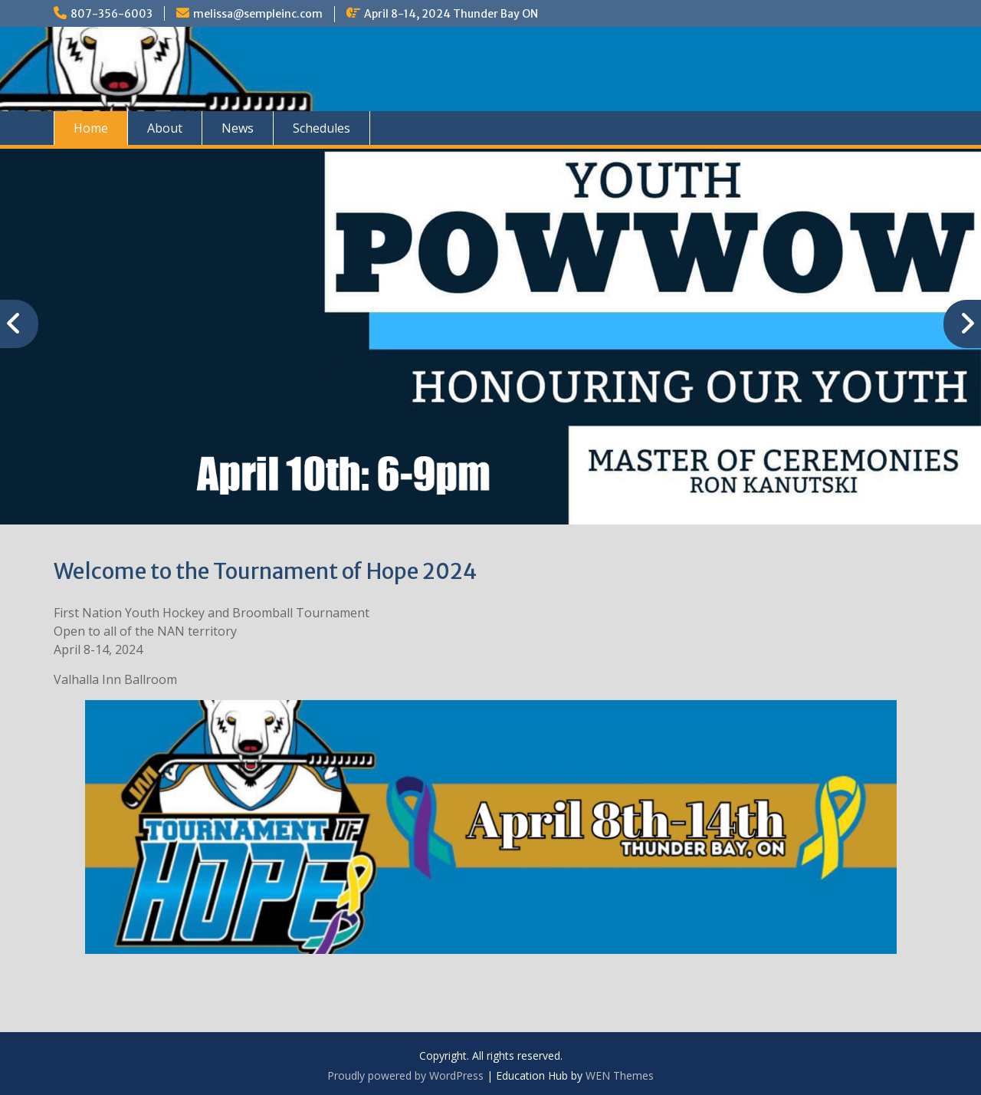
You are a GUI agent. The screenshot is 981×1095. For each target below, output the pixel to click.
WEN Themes (620, 1075)
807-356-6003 (112, 14)
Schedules (321, 128)
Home (91, 128)
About (164, 128)
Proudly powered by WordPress (405, 1075)
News (237, 128)
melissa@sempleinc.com (258, 14)
